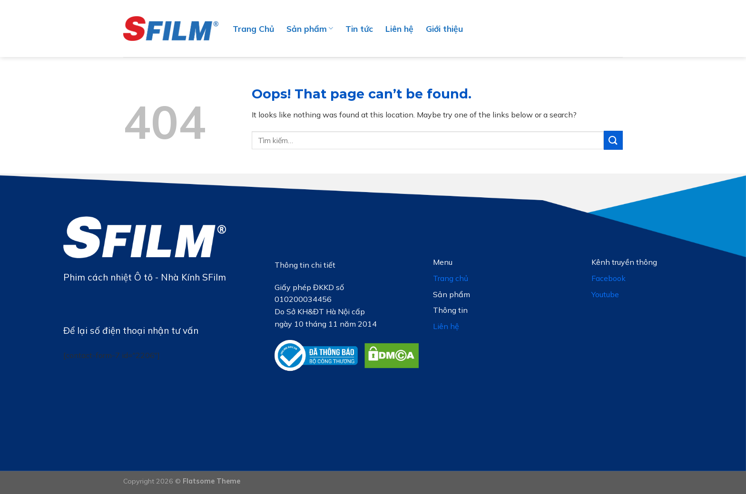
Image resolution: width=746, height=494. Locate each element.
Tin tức (359, 28)
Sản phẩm (309, 28)
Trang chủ (450, 278)
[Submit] (613, 140)
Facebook (608, 278)
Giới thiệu (444, 28)
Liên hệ (399, 28)
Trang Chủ (253, 28)
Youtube (605, 294)
